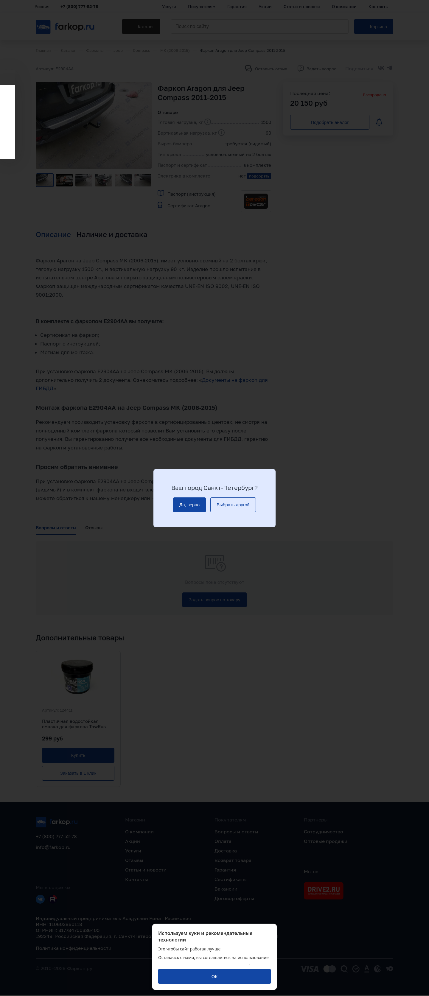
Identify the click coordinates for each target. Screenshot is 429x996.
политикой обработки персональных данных (203, 963)
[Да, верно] (189, 504)
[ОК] (214, 976)
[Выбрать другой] (233, 504)
